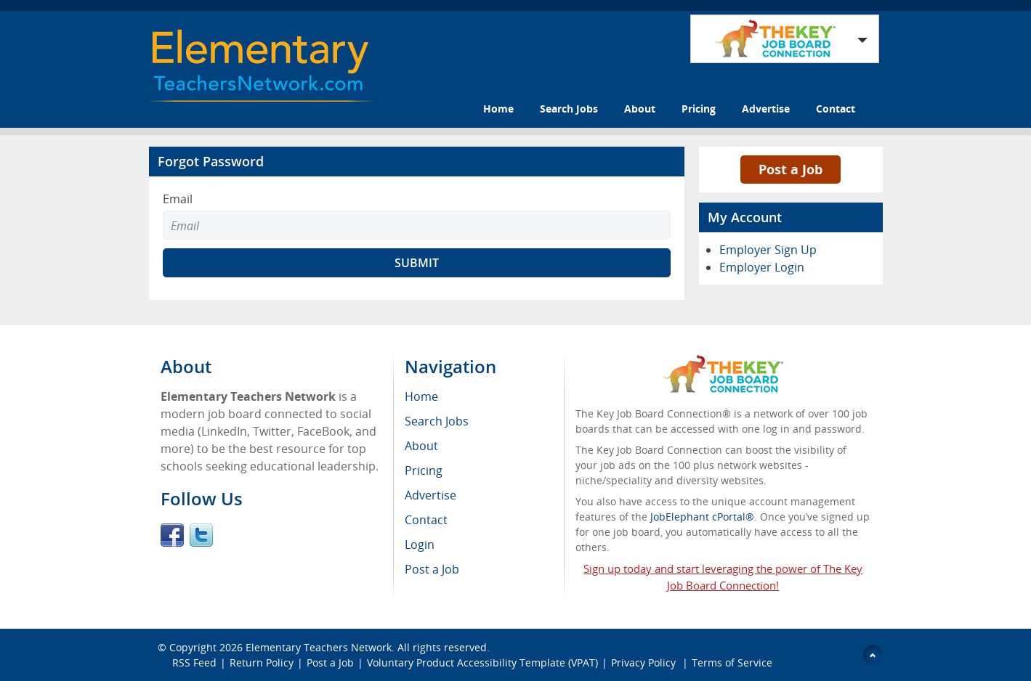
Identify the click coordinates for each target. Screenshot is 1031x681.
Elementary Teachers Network (319, 647)
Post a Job (790, 169)
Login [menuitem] (419, 544)
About (639, 108)
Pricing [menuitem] (423, 470)
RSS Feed (194, 662)
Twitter (201, 535)
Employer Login (761, 267)
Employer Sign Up (768, 250)
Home (498, 108)
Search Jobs (569, 108)
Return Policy (262, 662)
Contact (835, 108)
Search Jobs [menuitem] (437, 421)
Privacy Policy (645, 662)
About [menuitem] (421, 446)
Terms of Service (732, 662)
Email (178, 199)
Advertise (766, 108)
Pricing (699, 108)
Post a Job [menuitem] (432, 569)
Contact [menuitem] (426, 520)
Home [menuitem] (421, 396)
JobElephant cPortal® (702, 516)
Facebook (172, 535)
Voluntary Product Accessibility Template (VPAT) (482, 662)
